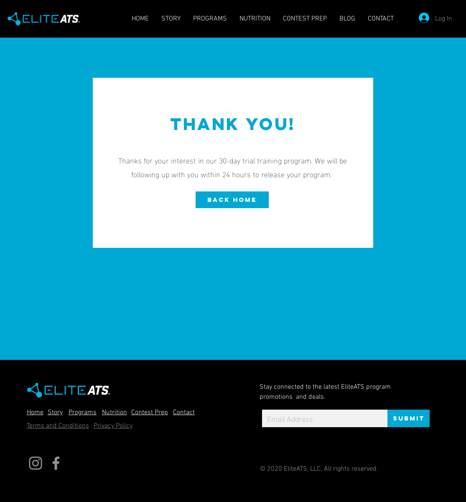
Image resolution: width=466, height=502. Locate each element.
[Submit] (408, 418)
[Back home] (232, 199)
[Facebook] (56, 463)
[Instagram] (35, 463)
